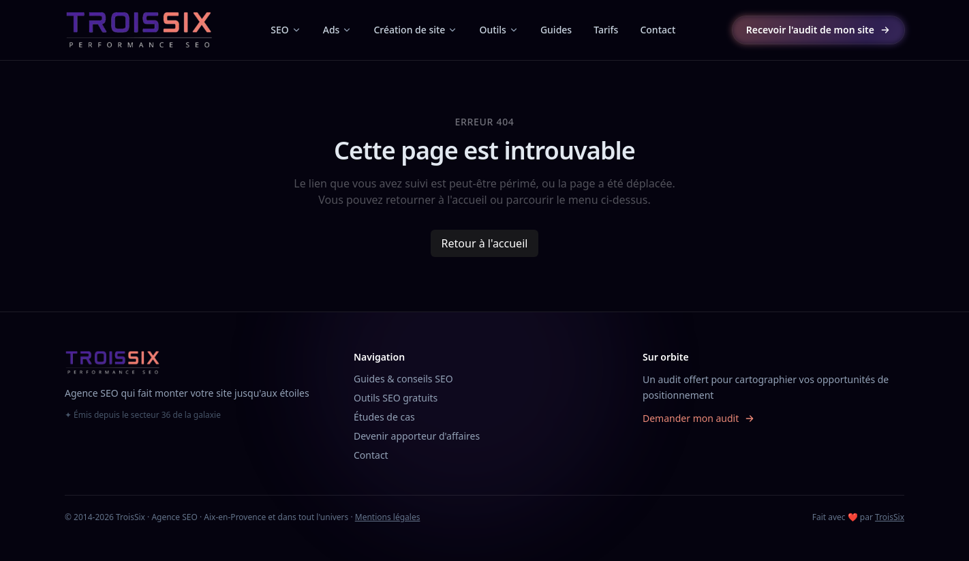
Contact (657, 29)
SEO (286, 29)
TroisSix (889, 517)
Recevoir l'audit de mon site (818, 29)
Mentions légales (387, 517)
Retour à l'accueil (485, 243)
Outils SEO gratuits (395, 397)
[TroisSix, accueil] (139, 30)
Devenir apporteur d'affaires (417, 435)
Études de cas (384, 416)
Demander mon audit (699, 418)
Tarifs (606, 29)
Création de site (415, 29)
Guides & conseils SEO (403, 378)
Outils (498, 29)
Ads (337, 29)
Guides (556, 29)
